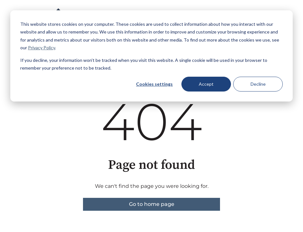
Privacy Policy (41, 47)
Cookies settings (154, 84)
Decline (258, 84)
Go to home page (151, 204)
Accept (206, 84)
